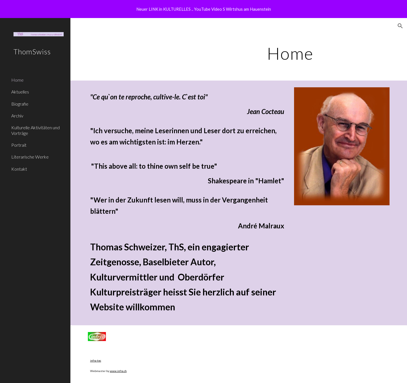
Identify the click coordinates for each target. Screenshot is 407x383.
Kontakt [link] (19, 169)
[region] (203, 9)
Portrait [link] (18, 145)
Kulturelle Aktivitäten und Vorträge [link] (35, 130)
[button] (400, 26)
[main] (290, 53)
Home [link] (17, 80)
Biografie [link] (19, 103)
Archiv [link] (17, 115)
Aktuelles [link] (20, 91)
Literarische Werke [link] (30, 156)
